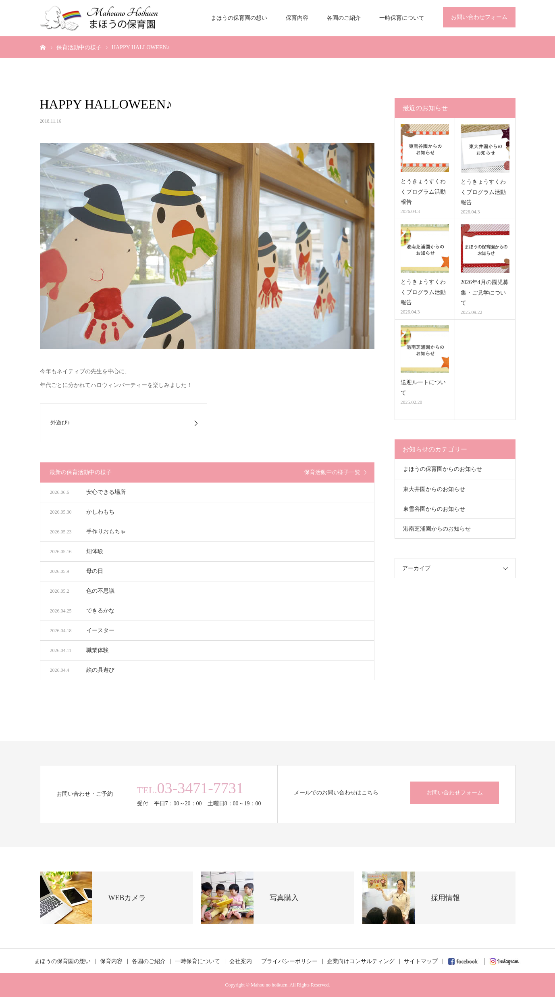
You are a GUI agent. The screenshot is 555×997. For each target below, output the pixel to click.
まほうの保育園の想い (239, 18)
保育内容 (297, 18)
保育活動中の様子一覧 (332, 472)
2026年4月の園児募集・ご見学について (485, 292)
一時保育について (401, 18)
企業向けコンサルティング (361, 961)
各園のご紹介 (344, 18)
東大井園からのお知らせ (434, 489)
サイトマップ (421, 961)
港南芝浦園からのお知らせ (437, 529)
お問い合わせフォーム (479, 17)
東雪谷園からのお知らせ (434, 509)
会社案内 (240, 961)
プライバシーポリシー (289, 961)
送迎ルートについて (423, 387)
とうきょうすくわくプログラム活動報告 (423, 191)
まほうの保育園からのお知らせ (442, 469)
